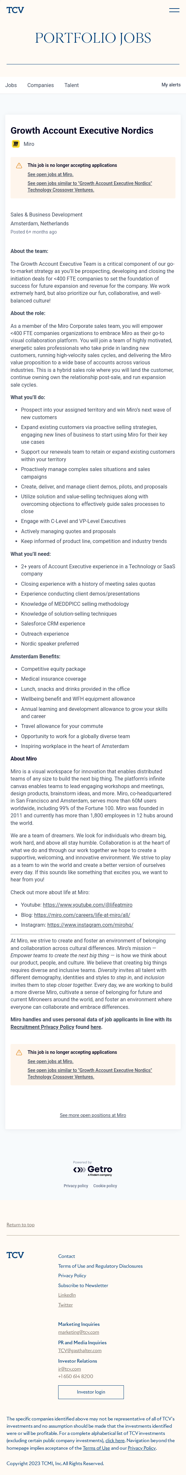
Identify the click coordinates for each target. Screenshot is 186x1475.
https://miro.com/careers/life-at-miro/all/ (82, 915)
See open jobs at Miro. (51, 174)
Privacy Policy (72, 1276)
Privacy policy (76, 1186)
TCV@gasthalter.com (80, 1351)
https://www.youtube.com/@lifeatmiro (87, 905)
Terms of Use (96, 1448)
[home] (48, 10)
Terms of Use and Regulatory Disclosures (100, 1266)
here (96, 1027)
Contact (66, 1256)
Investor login (91, 1392)
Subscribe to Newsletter (83, 1286)
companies (40, 85)
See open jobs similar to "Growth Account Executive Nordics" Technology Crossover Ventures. (90, 187)
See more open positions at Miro (93, 1115)
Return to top (21, 1225)
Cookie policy (105, 1186)
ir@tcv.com (69, 1369)
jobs (11, 85)
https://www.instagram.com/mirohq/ (90, 925)
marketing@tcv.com (78, 1332)
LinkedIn (67, 1295)
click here (115, 1441)
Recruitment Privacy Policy (42, 1027)
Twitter (65, 1305)
